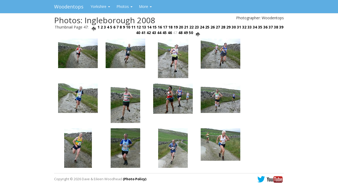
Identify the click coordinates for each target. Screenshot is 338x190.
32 (244, 27)
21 (186, 27)
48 (180, 32)
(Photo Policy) (134, 179)
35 (260, 27)
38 (276, 27)
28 (223, 27)
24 (202, 27)
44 (159, 32)
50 (191, 32)
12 (139, 27)
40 (138, 32)
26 (212, 27)
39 (281, 27)
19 (175, 27)
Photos (124, 6)
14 (149, 27)
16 (160, 27)
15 (154, 27)
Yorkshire (100, 6)
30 (234, 27)
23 (197, 27)
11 (133, 27)
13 (144, 27)
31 (239, 27)
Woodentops (68, 6)
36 (265, 27)
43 (154, 32)
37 (271, 27)
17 (165, 27)
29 (228, 27)
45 (164, 32)
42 (149, 32)
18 (170, 27)
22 (191, 27)
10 (128, 27)
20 (181, 27)
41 (143, 32)
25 (207, 27)
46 (170, 32)
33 (249, 27)
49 (186, 32)
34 (255, 27)
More (145, 6)
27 (218, 27)
